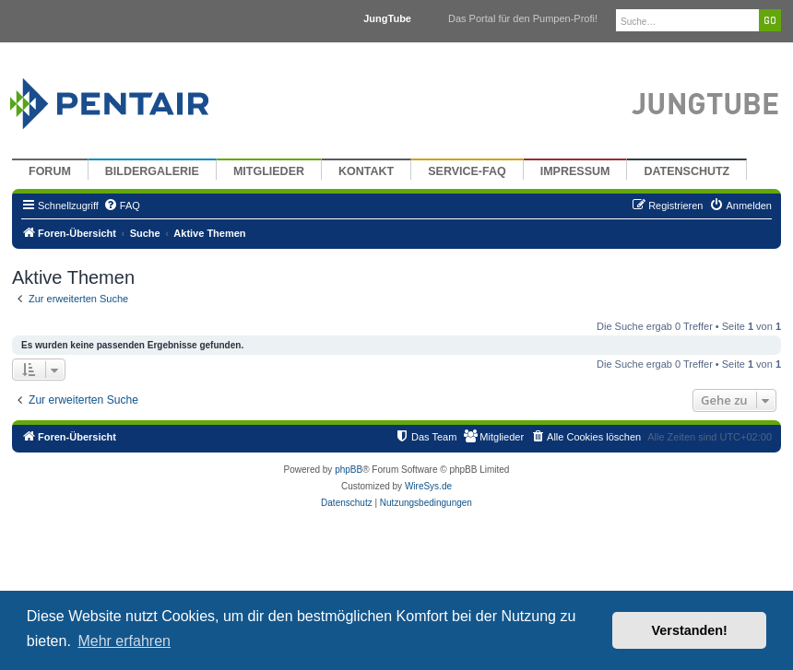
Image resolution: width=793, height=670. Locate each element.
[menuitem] (121, 205)
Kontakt (366, 171)
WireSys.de (428, 486)
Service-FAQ (467, 171)
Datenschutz (686, 171)
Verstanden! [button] (690, 630)
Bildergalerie (152, 171)
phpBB (348, 469)
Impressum (575, 171)
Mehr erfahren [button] (124, 641)
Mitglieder (268, 171)
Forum (50, 171)
